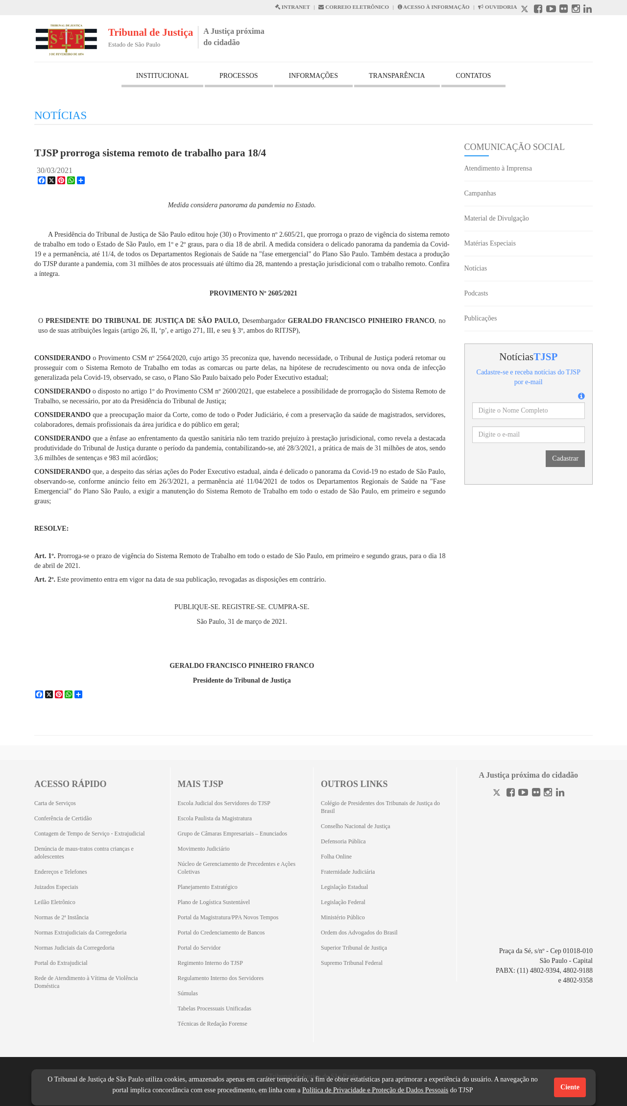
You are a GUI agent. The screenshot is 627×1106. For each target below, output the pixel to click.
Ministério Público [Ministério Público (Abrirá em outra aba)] (343, 917)
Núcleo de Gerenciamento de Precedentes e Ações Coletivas (237, 867)
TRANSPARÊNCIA (397, 75)
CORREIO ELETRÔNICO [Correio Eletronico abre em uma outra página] (353, 7)
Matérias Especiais (490, 243)
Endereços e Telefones (60, 871)
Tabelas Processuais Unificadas (214, 1008)
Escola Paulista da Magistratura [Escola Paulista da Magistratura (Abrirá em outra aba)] (215, 818)
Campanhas (480, 193)
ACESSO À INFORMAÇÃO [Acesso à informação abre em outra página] (434, 7)
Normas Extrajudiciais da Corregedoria (80, 932)
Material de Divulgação (496, 218)
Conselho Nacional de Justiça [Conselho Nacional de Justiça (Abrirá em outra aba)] (355, 826)
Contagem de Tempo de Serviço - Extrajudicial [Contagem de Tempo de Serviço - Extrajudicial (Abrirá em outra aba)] (89, 833)
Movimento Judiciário (204, 848)
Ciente (569, 1087)
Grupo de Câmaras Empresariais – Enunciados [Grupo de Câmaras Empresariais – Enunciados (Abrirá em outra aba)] (233, 833)
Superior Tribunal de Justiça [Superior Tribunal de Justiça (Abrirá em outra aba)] (354, 947)
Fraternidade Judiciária (348, 871)
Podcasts (476, 293)
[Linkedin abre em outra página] (587, 10)
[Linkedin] (560, 793)
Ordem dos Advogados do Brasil (359, 932)
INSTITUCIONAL (162, 75)
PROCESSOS (238, 75)
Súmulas (188, 993)
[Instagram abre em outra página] (576, 10)
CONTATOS (473, 75)
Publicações (480, 318)
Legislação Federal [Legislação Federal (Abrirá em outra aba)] (343, 902)
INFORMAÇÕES (313, 75)
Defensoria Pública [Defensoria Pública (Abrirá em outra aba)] (343, 841)
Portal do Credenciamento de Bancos (221, 932)
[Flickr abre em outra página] (563, 10)
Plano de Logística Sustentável (214, 902)
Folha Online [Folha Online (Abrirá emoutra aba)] (336, 856)
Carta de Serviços (55, 803)
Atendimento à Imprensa (498, 168)
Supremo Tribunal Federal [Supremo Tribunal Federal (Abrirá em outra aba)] (352, 962)
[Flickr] (536, 793)
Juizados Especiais (56, 887)
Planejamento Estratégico (208, 887)
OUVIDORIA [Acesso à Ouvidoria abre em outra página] (497, 7)
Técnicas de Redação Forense (212, 1023)
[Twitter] (498, 793)
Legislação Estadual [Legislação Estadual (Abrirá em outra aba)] (344, 887)
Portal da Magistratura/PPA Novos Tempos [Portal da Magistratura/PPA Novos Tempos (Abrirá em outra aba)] (228, 917)
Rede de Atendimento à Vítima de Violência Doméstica (86, 982)
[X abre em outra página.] (525, 10)
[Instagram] (548, 793)
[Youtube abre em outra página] (551, 10)
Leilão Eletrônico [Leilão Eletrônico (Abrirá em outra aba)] (54, 902)
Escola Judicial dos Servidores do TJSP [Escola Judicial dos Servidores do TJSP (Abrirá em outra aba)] (224, 803)
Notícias (475, 268)
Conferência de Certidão (63, 818)
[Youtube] (523, 793)
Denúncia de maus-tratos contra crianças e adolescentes (84, 852)
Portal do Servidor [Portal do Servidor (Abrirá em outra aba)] (199, 947)
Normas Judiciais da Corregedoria (74, 947)
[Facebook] (511, 793)
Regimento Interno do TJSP (210, 962)
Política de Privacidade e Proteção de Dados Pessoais (375, 1090)
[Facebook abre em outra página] (538, 10)
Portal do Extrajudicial (61, 962)
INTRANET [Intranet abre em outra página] (292, 7)
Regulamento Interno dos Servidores (221, 978)
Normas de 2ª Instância (61, 917)
